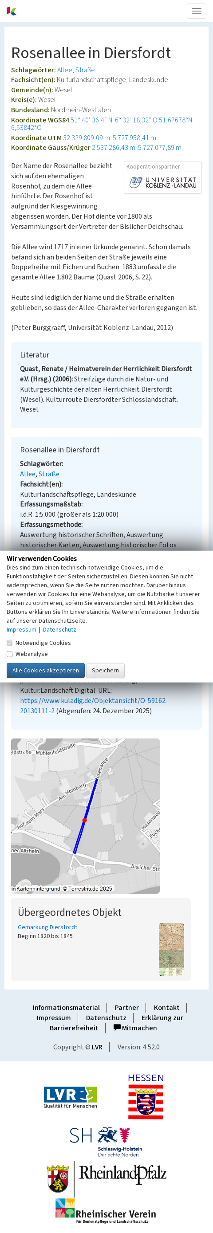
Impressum (54, 1018)
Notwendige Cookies (39, 642)
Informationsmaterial (66, 1008)
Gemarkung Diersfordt (47, 927)
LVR (97, 1047)
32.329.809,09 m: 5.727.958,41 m (109, 138)
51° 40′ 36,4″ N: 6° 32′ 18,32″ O (114, 120)
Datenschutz (106, 1018)
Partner (127, 1008)
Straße (85, 70)
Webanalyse (27, 653)
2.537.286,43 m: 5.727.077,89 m (136, 148)
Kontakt (167, 1008)
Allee (64, 70)
